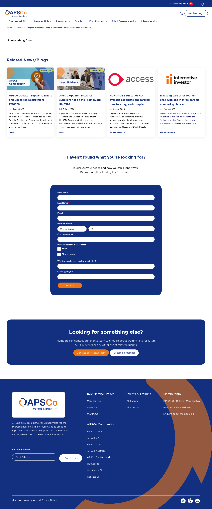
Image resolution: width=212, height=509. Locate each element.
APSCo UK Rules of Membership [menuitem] (181, 401)
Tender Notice (31, 116)
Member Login (196, 13)
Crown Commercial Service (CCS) (31, 113)
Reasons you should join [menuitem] (177, 407)
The (11, 113)
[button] (181, 13)
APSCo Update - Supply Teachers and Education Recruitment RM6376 (30, 100)
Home (9, 28)
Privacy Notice (49, 500)
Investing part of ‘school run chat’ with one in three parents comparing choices (179, 100)
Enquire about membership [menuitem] (178, 413)
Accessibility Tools (181, 3)
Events (19, 28)
